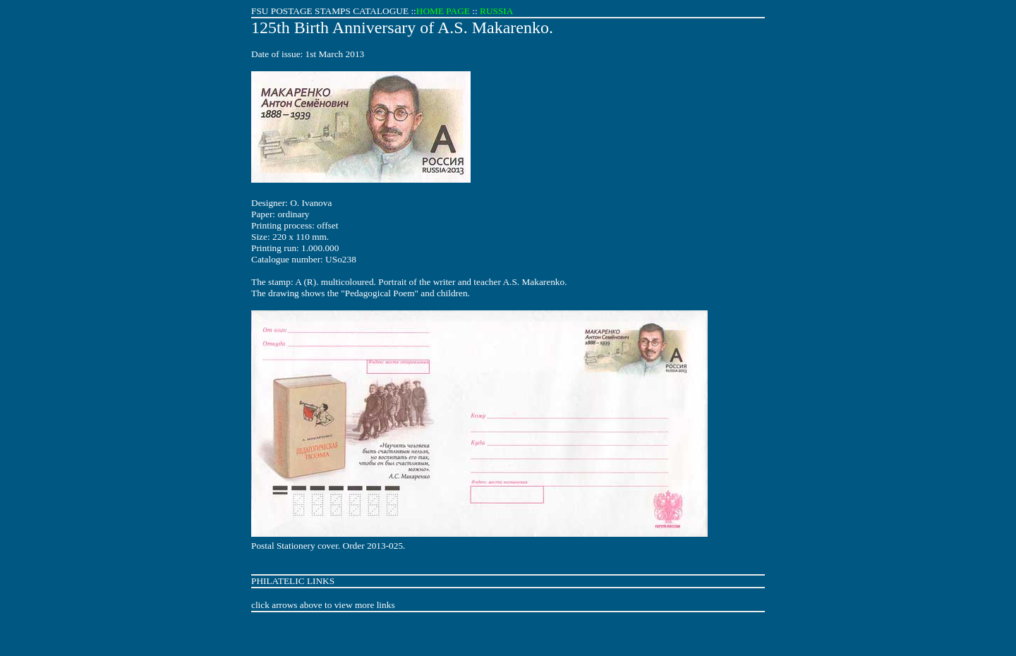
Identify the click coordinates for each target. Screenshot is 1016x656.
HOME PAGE (443, 11)
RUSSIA (496, 11)
